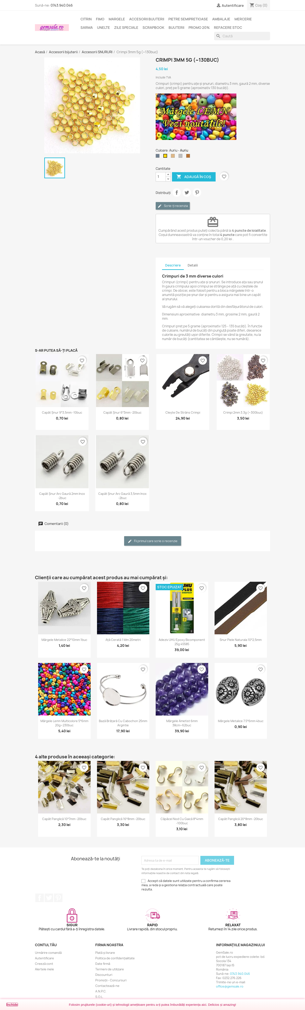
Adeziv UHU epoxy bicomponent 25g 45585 (182, 642)
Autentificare (44, 958)
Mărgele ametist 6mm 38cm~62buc (182, 723)
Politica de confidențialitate (115, 958)
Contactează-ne (107, 986)
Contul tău (46, 945)
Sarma (86, 27)
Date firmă (102, 964)
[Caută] (242, 36)
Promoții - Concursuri (110, 980)
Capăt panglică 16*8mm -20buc (123, 819)
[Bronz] (173, 157)
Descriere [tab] (173, 265)
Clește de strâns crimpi (182, 412)
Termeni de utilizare (109, 969)
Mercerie (243, 19)
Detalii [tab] (193, 265)
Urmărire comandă (48, 953)
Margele (117, 19)
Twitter (49, 898)
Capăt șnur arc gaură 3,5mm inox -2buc (122, 496)
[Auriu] (166, 157)
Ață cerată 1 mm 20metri (123, 640)
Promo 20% (199, 27)
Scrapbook (153, 27)
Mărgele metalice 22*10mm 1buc (64, 640)
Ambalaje (221, 19)
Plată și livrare (105, 953)
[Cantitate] (161, 176)
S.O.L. (99, 997)
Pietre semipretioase (188, 19)
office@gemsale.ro (229, 986)
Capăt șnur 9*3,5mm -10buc (62, 412)
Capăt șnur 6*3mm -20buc (122, 412)
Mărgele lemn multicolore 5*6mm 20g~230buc (64, 723)
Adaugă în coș (193, 177)
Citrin (86, 19)
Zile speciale (126, 27)
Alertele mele (44, 969)
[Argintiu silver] (181, 157)
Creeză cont (44, 964)
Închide (12, 1004)
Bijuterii (176, 27)
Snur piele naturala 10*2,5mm (241, 640)
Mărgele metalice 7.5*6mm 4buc (240, 721)
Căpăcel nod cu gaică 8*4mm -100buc (182, 821)
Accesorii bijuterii (146, 19)
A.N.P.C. (100, 991)
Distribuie (176, 192)
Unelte (103, 27)
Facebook (39, 898)
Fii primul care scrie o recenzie (152, 541)
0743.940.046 (62, 5)
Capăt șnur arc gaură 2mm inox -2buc (62, 496)
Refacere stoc (228, 27)
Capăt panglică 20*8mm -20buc (240, 819)
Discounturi (103, 975)
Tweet (187, 192)
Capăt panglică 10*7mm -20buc (64, 819)
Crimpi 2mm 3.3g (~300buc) (243, 412)
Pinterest (197, 192)
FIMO (100, 19)
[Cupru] (189, 157)
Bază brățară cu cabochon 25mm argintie (123, 723)
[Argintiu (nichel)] (158, 157)
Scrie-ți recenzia (173, 206)
